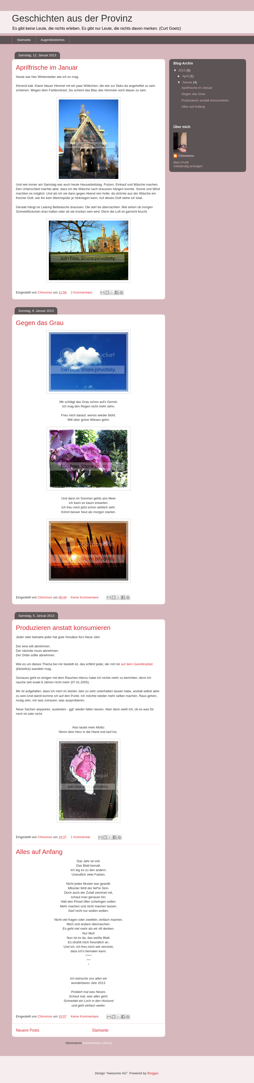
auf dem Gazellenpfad (137, 664)
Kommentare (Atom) (97, 1043)
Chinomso (186, 156)
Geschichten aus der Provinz (72, 18)
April (186, 76)
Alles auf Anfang (39, 851)
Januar (187, 82)
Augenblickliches (52, 40)
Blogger (152, 1073)
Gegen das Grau (40, 323)
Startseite (24, 40)
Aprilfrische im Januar (47, 67)
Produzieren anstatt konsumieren (63, 627)
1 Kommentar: (81, 837)
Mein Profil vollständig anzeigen (188, 164)
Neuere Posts (27, 1030)
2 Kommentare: (82, 292)
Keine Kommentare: (85, 597)
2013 (182, 70)
